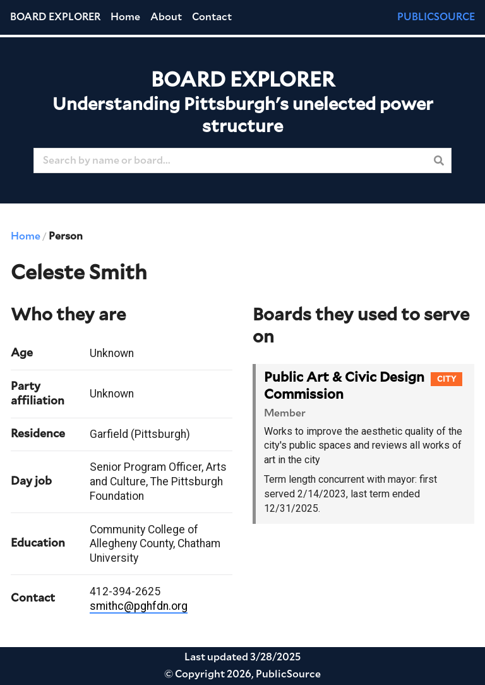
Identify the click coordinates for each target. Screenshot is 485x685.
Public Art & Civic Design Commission (344, 386)
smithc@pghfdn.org (139, 606)
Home (125, 17)
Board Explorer (55, 17)
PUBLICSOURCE (436, 17)
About (166, 17)
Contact (212, 17)
